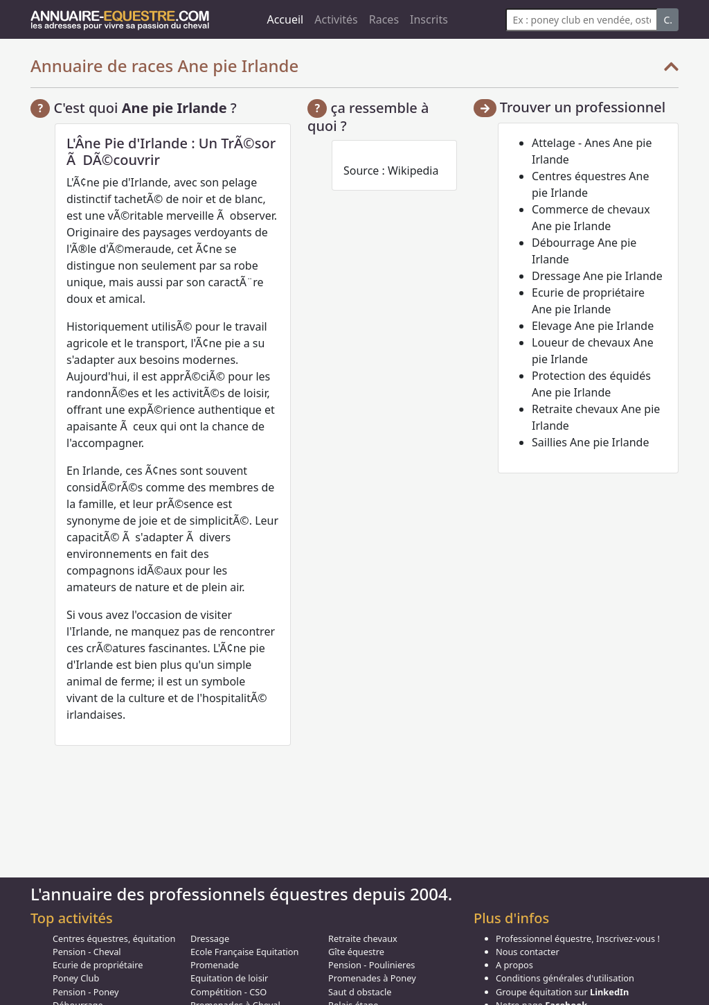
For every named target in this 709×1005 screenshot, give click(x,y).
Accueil (285, 19)
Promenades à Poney (372, 978)
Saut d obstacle (359, 992)
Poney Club (76, 978)
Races (384, 19)
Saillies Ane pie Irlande (590, 442)
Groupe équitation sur (562, 992)
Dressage (209, 938)
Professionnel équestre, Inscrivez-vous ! (578, 938)
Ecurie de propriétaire (98, 965)
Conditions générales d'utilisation (565, 978)
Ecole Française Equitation (244, 951)
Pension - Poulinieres (371, 965)
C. (667, 19)
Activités (336, 19)
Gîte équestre (356, 951)
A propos (514, 965)
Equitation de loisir (229, 978)
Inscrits (429, 19)
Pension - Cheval (87, 951)
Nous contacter (527, 951)
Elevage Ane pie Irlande (593, 325)
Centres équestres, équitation (114, 938)
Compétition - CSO (228, 992)
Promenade (214, 965)
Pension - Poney (86, 992)
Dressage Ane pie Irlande (597, 275)
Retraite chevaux (362, 938)
